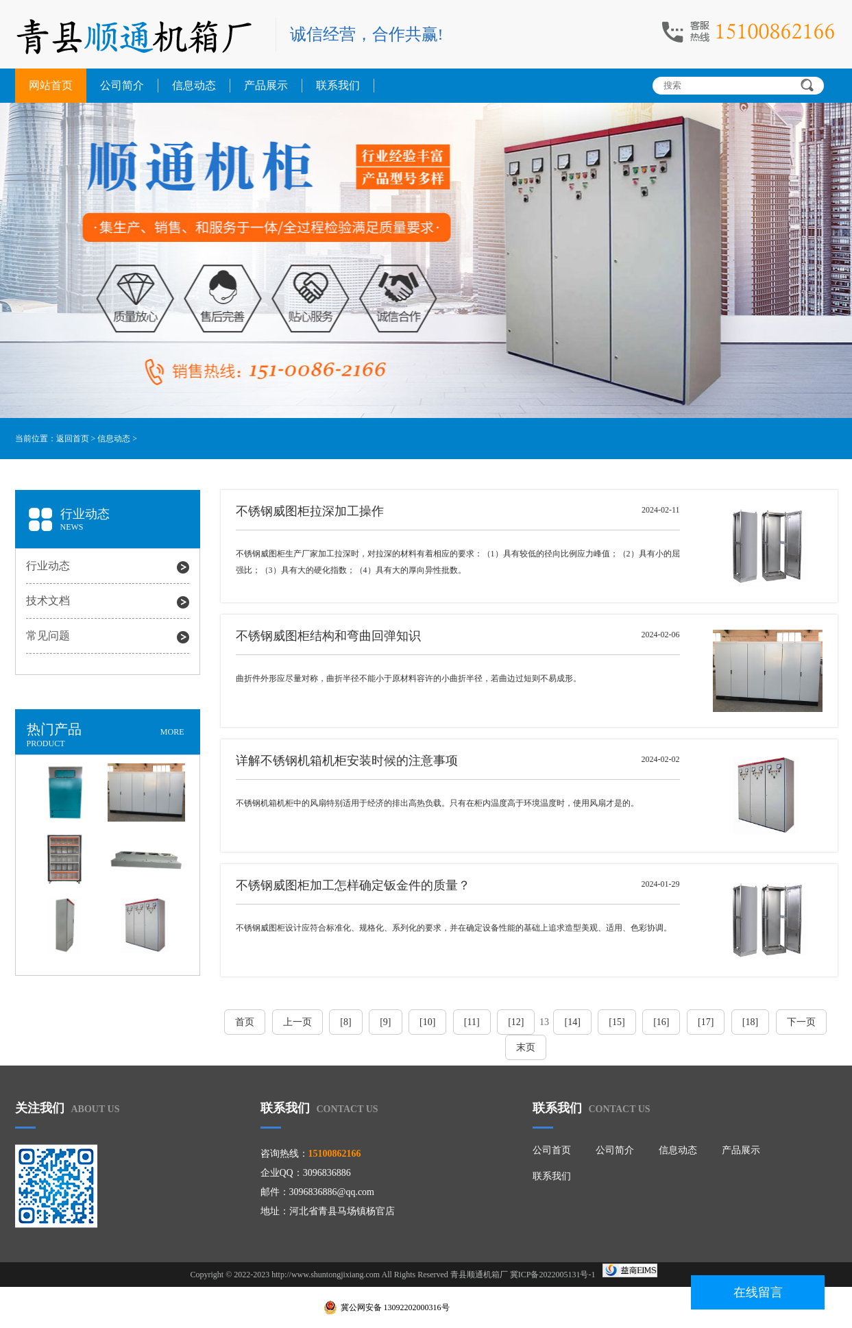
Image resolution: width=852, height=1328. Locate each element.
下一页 (801, 1022)
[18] (750, 1022)
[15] (616, 1022)
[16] (661, 1022)
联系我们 (338, 85)
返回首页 (72, 438)
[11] (472, 1022)
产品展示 (266, 85)
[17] (706, 1022)
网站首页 (51, 85)
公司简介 (122, 85)
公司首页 (552, 1150)
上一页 (297, 1022)
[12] (516, 1022)
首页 (244, 1022)
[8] (345, 1022)
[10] (427, 1022)
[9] (385, 1022)
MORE (172, 732)
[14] (572, 1022)
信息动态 (194, 85)
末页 (525, 1047)
